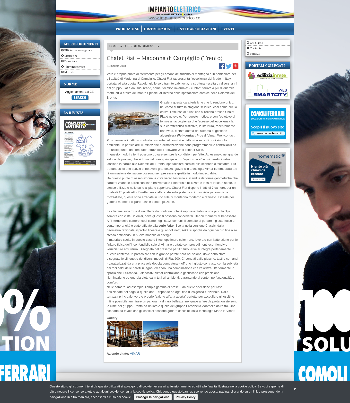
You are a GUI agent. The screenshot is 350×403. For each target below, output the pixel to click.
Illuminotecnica (74, 67)
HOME (113, 46)
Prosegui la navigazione (152, 397)
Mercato (69, 72)
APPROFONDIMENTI (140, 46)
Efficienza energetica (78, 50)
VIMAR (135, 353)
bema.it (255, 53)
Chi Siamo (256, 42)
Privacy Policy (185, 397)
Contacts (256, 48)
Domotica (70, 61)
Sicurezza (71, 56)
